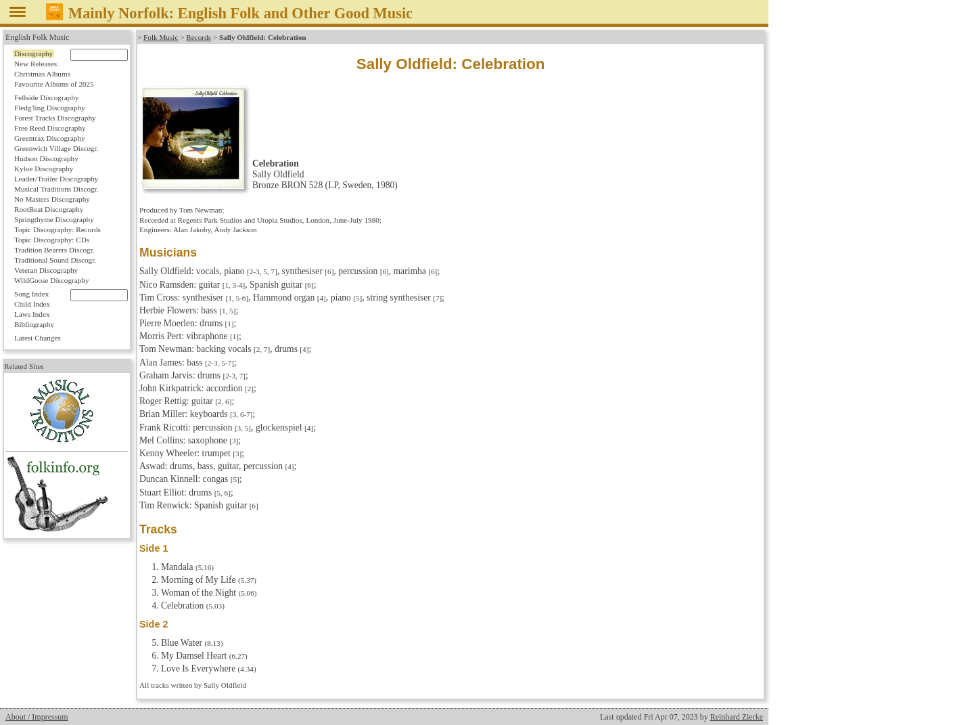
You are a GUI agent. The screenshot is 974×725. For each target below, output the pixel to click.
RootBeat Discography (48, 209)
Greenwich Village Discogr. (56, 148)
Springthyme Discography (54, 219)
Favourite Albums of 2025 (54, 84)
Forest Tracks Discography (55, 118)
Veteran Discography (46, 270)
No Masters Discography (52, 199)
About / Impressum (36, 717)
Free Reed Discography (50, 128)
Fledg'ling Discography (49, 108)
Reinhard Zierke (736, 717)
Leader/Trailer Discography (56, 179)
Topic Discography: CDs (51, 240)
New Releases (35, 64)
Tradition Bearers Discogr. (54, 250)
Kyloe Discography (43, 168)
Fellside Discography (46, 97)
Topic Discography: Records (57, 229)
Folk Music (160, 37)
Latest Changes (37, 338)
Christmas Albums (42, 74)
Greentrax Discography (49, 138)
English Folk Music (37, 37)
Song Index (31, 294)
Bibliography (34, 324)
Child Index (32, 304)
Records (198, 37)
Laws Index (32, 314)
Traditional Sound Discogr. (55, 260)
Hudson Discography (46, 158)
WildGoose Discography (51, 280)
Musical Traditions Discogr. (56, 189)
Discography (33, 53)
